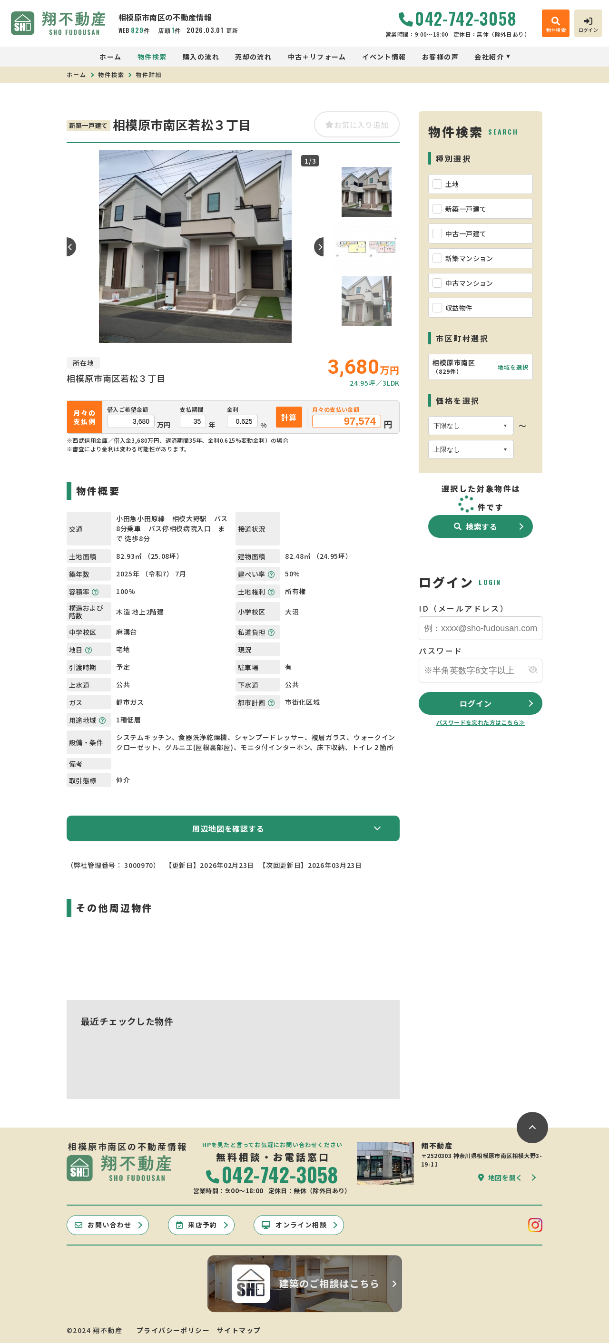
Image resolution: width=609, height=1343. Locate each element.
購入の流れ (201, 56)
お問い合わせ (103, 1224)
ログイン (475, 703)
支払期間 (192, 409)
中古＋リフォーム (317, 56)
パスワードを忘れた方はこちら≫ (480, 722)
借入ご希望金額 (127, 409)
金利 (233, 409)
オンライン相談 (294, 1224)
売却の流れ (253, 56)
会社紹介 (489, 56)
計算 (289, 417)
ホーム (110, 56)
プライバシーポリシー (173, 1330)
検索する (476, 526)
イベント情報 (384, 56)
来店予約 (196, 1224)
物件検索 (152, 56)
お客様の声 (440, 56)
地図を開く (500, 1177)
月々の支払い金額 (335, 409)
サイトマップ (239, 1330)
